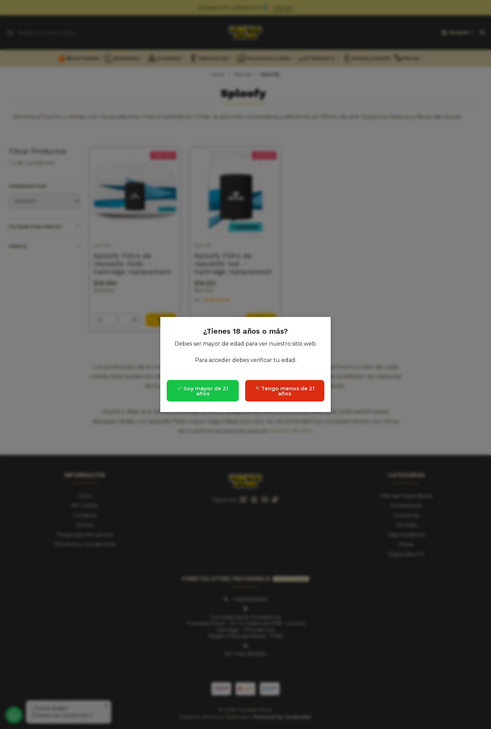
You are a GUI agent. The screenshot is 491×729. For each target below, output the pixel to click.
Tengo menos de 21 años (284, 391)
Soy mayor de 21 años (202, 391)
